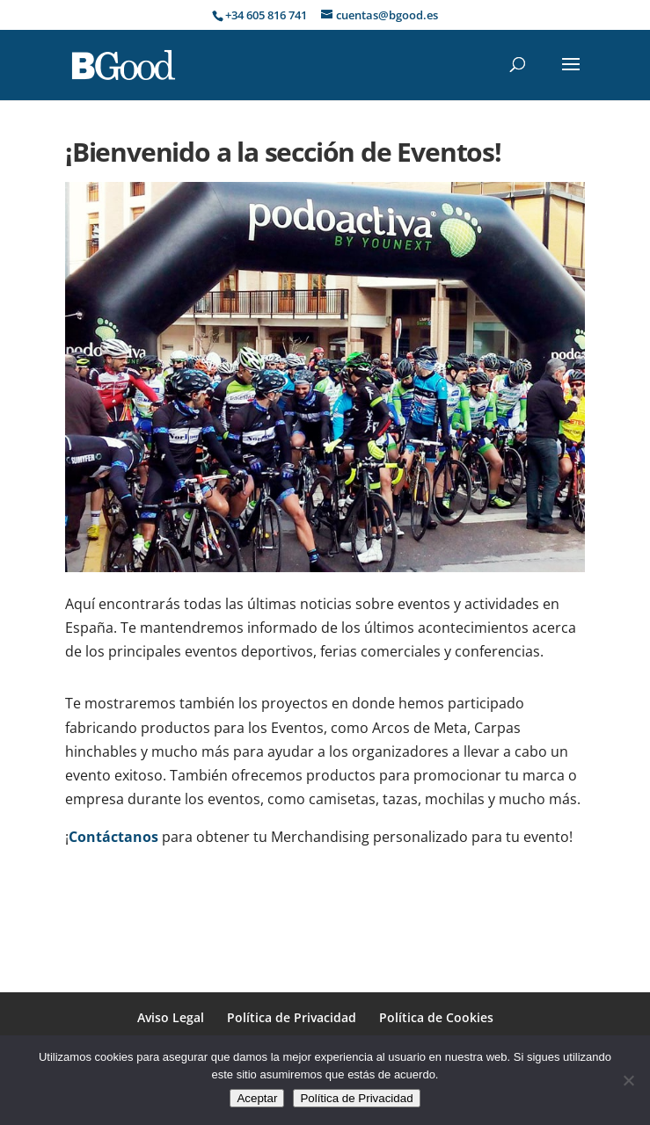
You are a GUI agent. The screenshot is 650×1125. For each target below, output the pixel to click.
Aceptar (257, 1098)
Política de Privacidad (291, 1017)
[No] (628, 1080)
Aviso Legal (170, 1017)
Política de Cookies (436, 1017)
